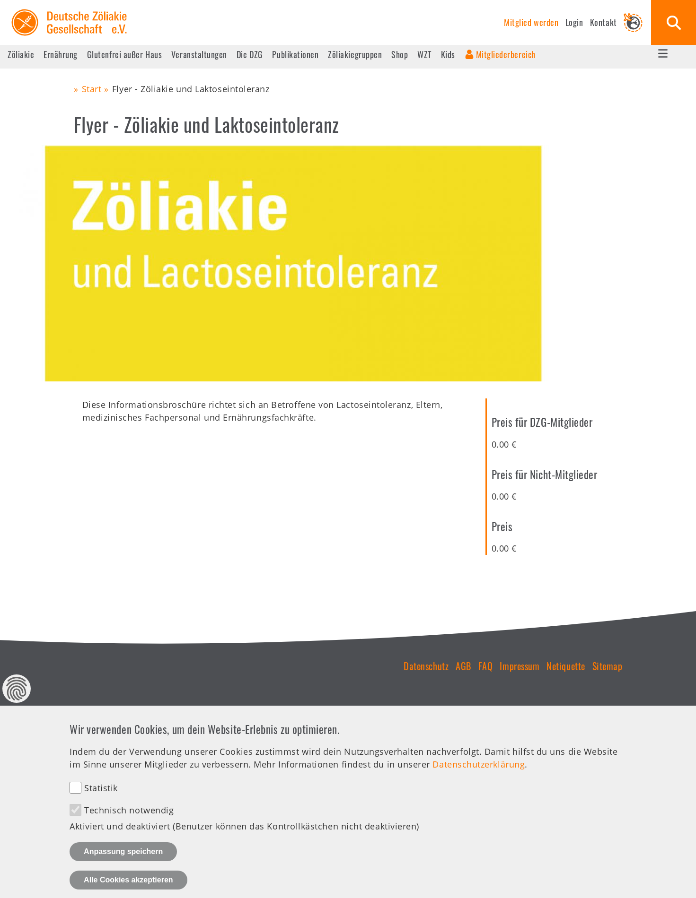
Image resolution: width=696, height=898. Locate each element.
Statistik (101, 800)
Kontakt (603, 22)
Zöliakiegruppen (355, 54)
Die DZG (250, 54)
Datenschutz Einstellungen (16, 702)
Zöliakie (21, 54)
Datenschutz (426, 666)
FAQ (485, 666)
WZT (424, 54)
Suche (673, 22)
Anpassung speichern (123, 864)
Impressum (519, 666)
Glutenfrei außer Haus (124, 54)
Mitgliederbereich (506, 54)
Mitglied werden (531, 22)
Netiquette (565, 666)
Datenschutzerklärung (478, 777)
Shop (399, 54)
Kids (448, 54)
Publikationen (295, 54)
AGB (463, 666)
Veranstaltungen (199, 54)
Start (92, 89)
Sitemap (607, 666)
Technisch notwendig (129, 823)
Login (574, 22)
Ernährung (61, 54)
